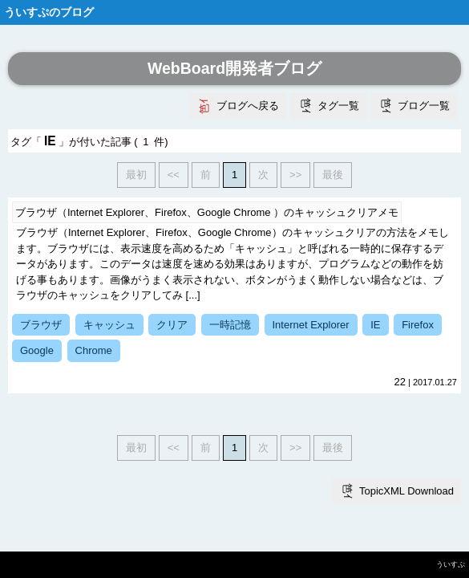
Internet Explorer (311, 325)
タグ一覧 (338, 106)
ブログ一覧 (424, 106)
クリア (172, 325)
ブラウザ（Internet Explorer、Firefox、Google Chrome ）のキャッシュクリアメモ (206, 212)
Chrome (93, 350)
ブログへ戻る (247, 106)
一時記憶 (230, 325)
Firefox (418, 325)
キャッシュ (109, 325)
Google (37, 350)
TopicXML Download (406, 491)
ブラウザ (41, 325)
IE (375, 325)
